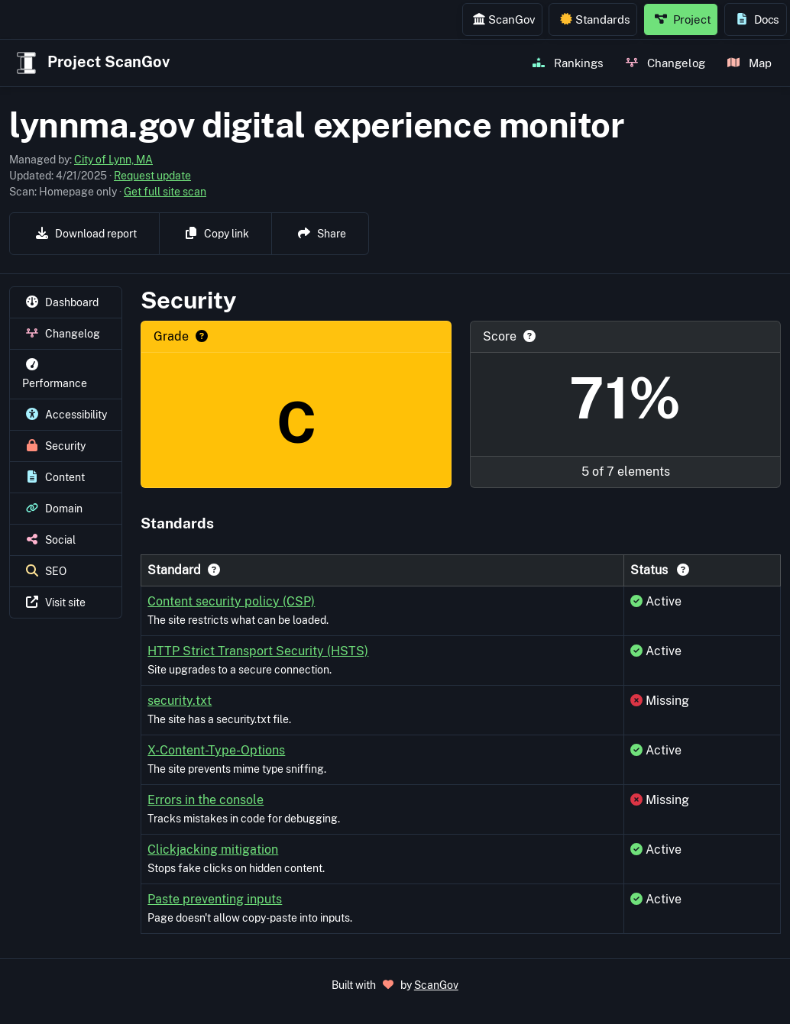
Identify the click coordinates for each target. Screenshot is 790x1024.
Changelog (665, 62)
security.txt (179, 700)
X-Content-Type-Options (216, 750)
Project (683, 19)
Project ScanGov (91, 63)
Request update (152, 176)
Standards (595, 19)
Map (749, 62)
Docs (757, 19)
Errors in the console (205, 800)
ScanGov (504, 19)
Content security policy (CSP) (231, 601)
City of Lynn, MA (113, 159)
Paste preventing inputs (214, 899)
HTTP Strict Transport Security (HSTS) (257, 651)
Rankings (568, 62)
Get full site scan (165, 192)
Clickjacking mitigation (212, 849)
